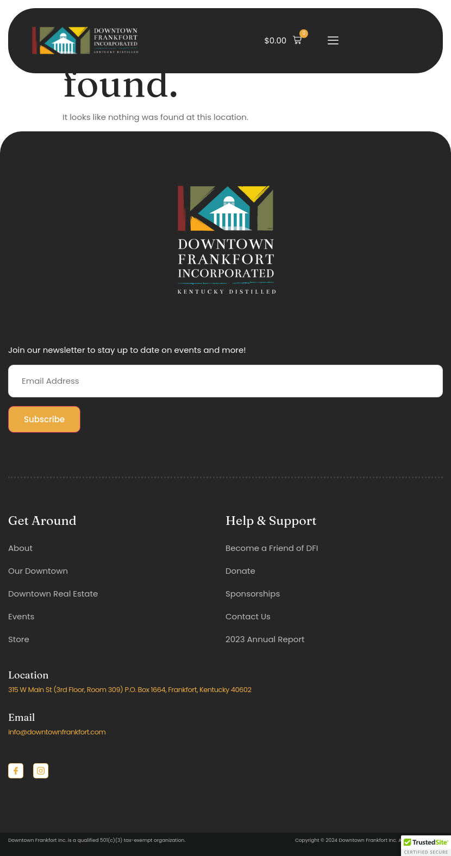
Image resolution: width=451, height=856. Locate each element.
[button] (283, 40)
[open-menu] (333, 40)
